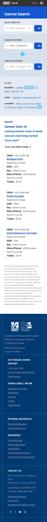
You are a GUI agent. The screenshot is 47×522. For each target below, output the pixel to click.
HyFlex (38, 103)
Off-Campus (30, 107)
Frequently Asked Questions (21, 456)
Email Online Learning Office (21, 372)
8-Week (29, 87)
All (22, 91)
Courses (12, 396)
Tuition (11, 401)
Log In (34, 3)
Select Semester (12, 22)
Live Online (28, 103)
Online (19, 103)
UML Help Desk (15, 440)
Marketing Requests (17, 424)
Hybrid (20, 107)
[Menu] (41, 3)
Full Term (15, 91)
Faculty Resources (16, 428)
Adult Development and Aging (22, 233)
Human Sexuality (15, 196)
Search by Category (14, 61)
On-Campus (10, 107)
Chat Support (14, 376)
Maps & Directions (16, 444)
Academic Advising (17, 496)
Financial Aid (14, 405)
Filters (8, 83)
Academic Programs (17, 388)
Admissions (13, 392)
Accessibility (14, 448)
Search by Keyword (13, 40)
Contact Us (13, 500)
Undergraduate (29, 97)
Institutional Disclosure (19, 452)
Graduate (16, 97)
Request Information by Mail (21, 504)
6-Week (19, 87)
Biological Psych (15, 159)
